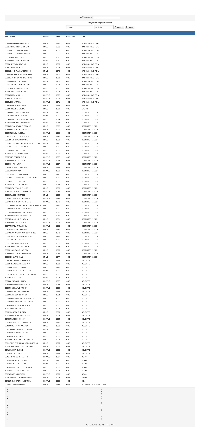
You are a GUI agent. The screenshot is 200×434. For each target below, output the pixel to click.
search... (118, 27)
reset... (130, 27)
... (101, 401)
